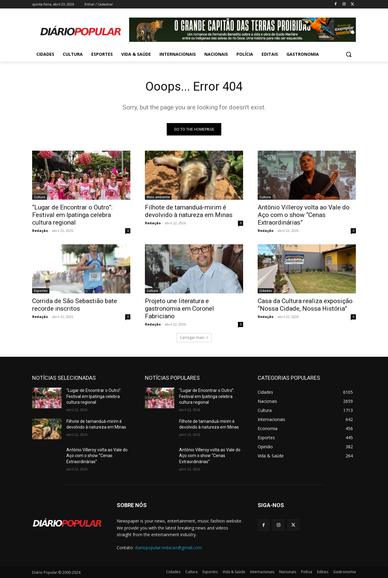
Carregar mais (194, 337)
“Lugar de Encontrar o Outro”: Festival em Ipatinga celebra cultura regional (72, 215)
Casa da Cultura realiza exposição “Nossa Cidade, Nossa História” (305, 304)
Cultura (39, 197)
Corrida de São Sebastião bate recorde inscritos (74, 304)
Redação (40, 230)
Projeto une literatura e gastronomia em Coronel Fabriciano (179, 308)
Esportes (41, 291)
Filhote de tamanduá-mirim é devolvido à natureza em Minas (188, 211)
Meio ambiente (158, 197)
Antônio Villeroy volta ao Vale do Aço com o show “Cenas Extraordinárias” (304, 215)
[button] (348, 54)
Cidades (265, 291)
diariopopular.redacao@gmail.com (168, 547)
